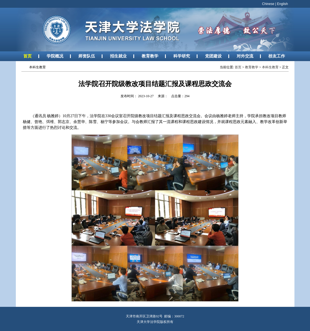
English (282, 4)
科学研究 (181, 56)
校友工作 (276, 56)
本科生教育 (270, 67)
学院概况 (55, 56)
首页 (27, 56)
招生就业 (118, 56)
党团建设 (213, 56)
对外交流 (245, 56)
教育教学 (150, 56)
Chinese (268, 4)
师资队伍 (86, 56)
